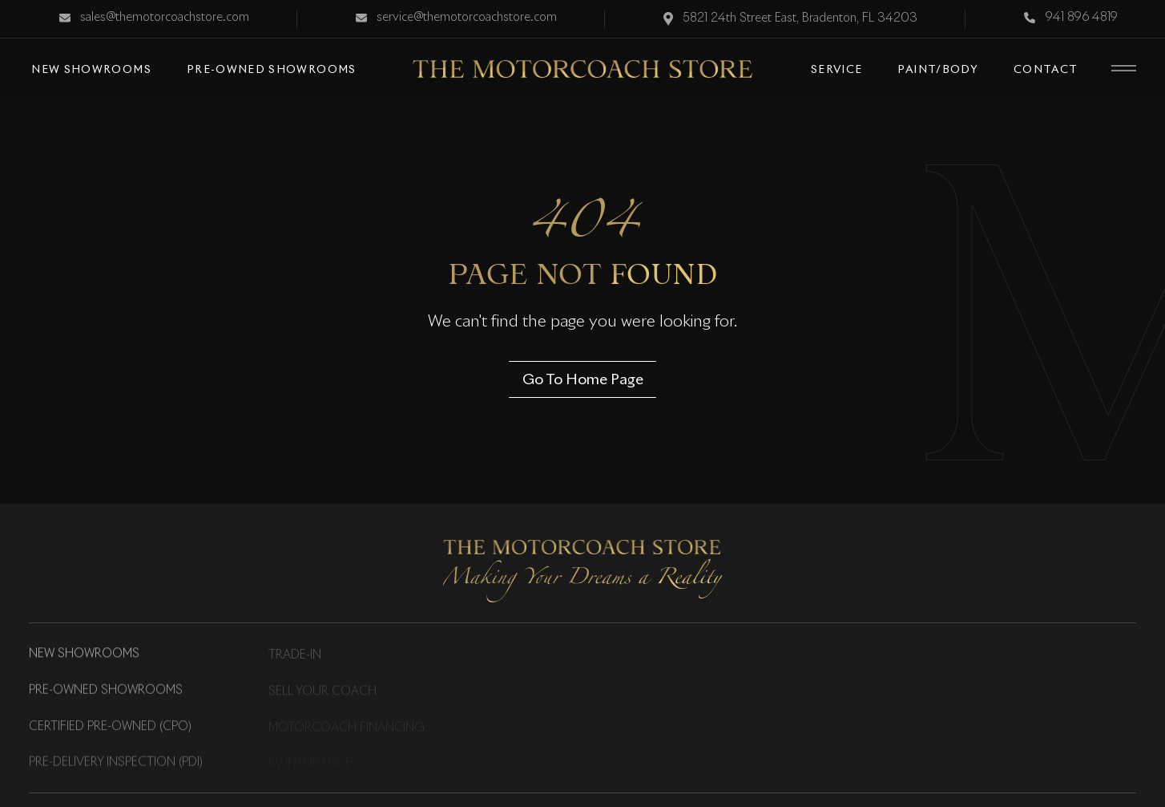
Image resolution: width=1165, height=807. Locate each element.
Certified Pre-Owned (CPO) (110, 726)
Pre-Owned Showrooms (106, 690)
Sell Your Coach (322, 691)
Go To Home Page (582, 378)
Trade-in (294, 655)
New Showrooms (84, 654)
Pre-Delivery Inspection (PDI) (116, 763)
